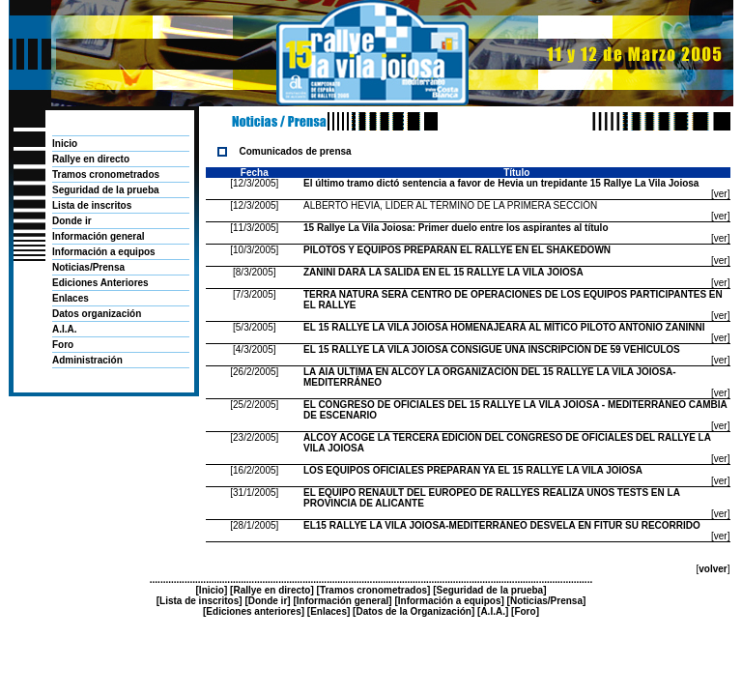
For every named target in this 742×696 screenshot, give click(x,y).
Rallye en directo (90, 159)
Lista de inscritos (91, 205)
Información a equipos (104, 251)
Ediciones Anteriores (100, 282)
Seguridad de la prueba (105, 190)
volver (713, 569)
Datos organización (96, 313)
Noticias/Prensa (88, 267)
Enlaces (70, 298)
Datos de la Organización (413, 611)
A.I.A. (64, 329)
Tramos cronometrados (105, 174)
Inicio (64, 143)
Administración (87, 360)
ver (721, 193)
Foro (62, 344)
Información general (98, 236)
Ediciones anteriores (253, 611)
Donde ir (72, 221)
